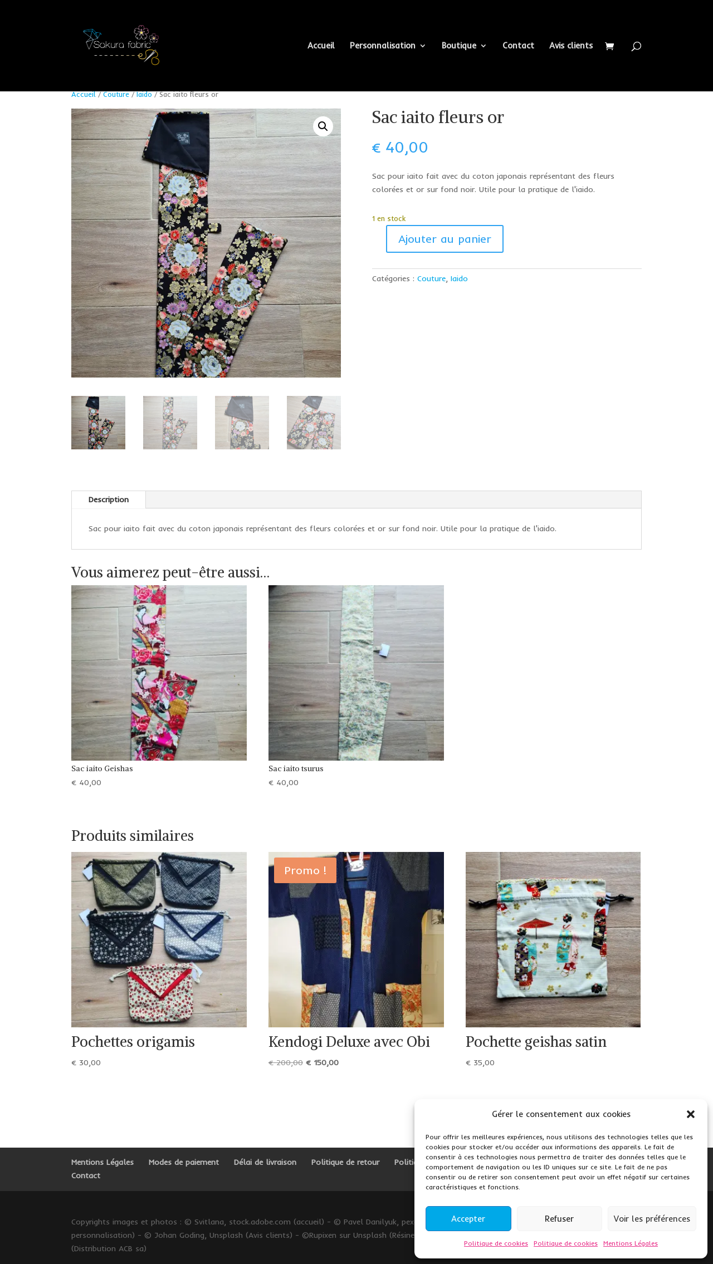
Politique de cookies (496, 1243)
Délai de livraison (265, 1162)
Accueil (321, 46)
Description (109, 499)
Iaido (144, 94)
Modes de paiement (184, 1162)
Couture (116, 94)
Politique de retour (345, 1162)
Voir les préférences (652, 1218)
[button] (690, 1114)
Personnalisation (383, 46)
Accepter (468, 1218)
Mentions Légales (630, 1243)
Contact (518, 46)
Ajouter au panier (444, 239)
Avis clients (571, 46)
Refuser (559, 1218)
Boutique (459, 46)
